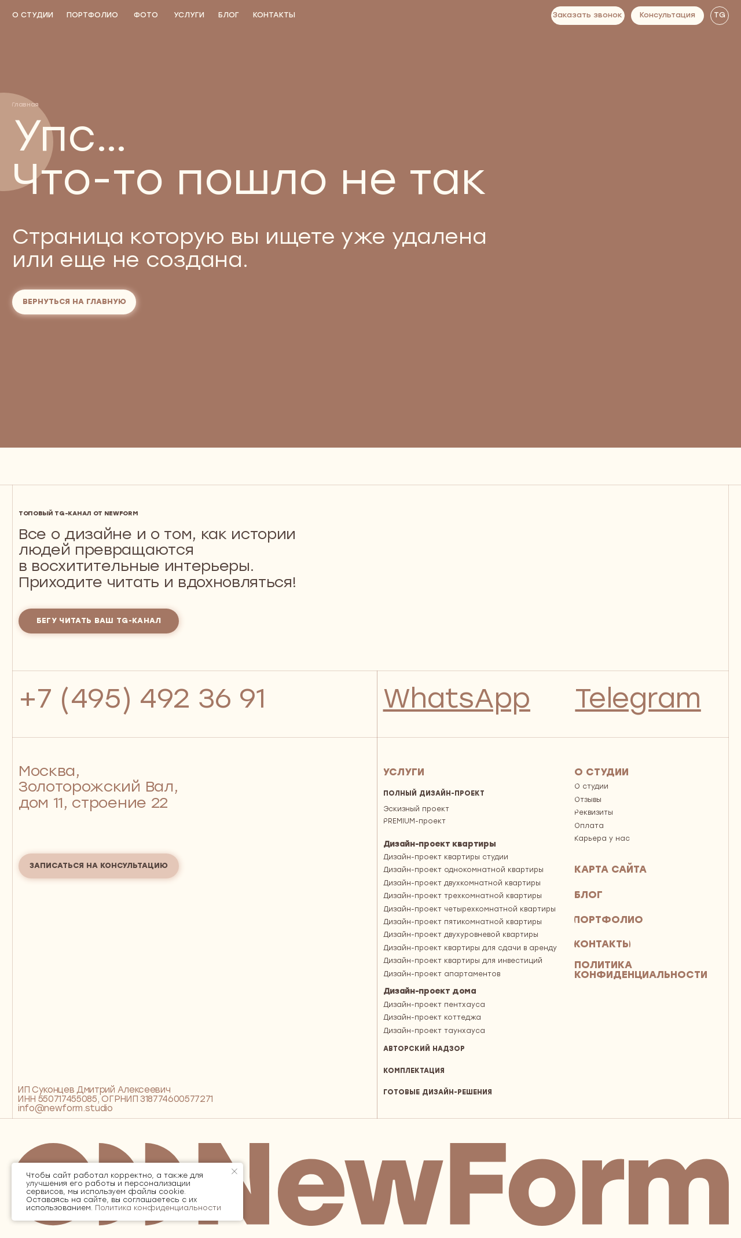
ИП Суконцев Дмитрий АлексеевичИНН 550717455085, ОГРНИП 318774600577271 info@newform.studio (115, 1099)
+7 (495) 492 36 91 (142, 698)
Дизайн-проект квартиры (439, 843)
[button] (588, 15)
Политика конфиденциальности (158, 1208)
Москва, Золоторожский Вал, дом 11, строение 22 (98, 786)
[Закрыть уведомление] (234, 1171)
